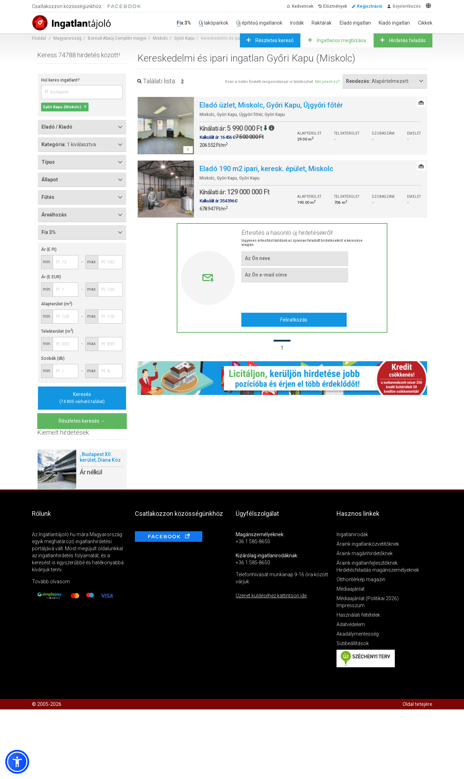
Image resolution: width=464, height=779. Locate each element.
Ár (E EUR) (51, 276)
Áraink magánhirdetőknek (364, 553)
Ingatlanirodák (352, 534)
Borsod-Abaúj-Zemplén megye (117, 38)
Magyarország (67, 38)
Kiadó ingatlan (394, 23)
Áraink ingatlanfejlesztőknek (367, 563)
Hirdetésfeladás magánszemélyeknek (377, 570)
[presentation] (294, 297)
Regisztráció (370, 6)
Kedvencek (302, 6)
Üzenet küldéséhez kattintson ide (271, 595)
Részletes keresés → (82, 421)
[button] (17, 762)
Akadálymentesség (357, 634)
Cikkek (425, 23)
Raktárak (322, 23)
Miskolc (160, 38)
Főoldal (39, 38)
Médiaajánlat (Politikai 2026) (367, 598)
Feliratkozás (293, 320)
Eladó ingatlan (355, 23)
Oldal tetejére (417, 704)
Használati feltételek (358, 615)
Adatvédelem (350, 624)
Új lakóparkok (213, 23)
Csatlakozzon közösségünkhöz (67, 6)
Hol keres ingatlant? (60, 80)
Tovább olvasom (51, 581)
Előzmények (335, 6)
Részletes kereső (274, 40)
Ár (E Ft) (49, 249)
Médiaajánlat (350, 589)
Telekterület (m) (57, 331)
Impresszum (350, 605)
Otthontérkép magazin (360, 579)
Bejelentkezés (407, 6)
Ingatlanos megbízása (341, 40)
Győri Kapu (184, 38)
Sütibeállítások (352, 643)
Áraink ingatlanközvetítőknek (367, 544)
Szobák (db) (53, 358)
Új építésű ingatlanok (259, 23)
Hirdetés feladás (407, 40)
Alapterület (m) (56, 303)
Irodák (297, 23)
